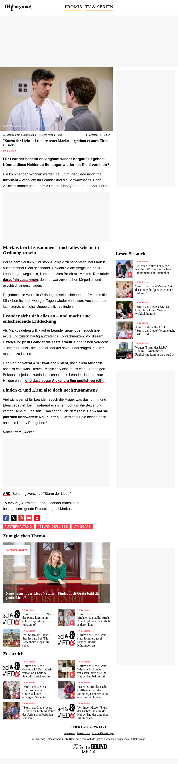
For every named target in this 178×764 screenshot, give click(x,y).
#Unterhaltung (18, 526)
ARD (6, 494)
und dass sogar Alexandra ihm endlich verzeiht (64, 381)
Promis (73, 6)
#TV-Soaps (82, 526)
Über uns (80, 727)
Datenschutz (83, 733)
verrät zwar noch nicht (45, 363)
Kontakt (99, 727)
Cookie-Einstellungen (103, 733)
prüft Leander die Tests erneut (47, 342)
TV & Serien (99, 6)
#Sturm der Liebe (53, 526)
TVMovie (10, 503)
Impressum (69, 733)
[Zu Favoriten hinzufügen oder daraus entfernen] (91, 135)
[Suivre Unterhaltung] (104, 135)
